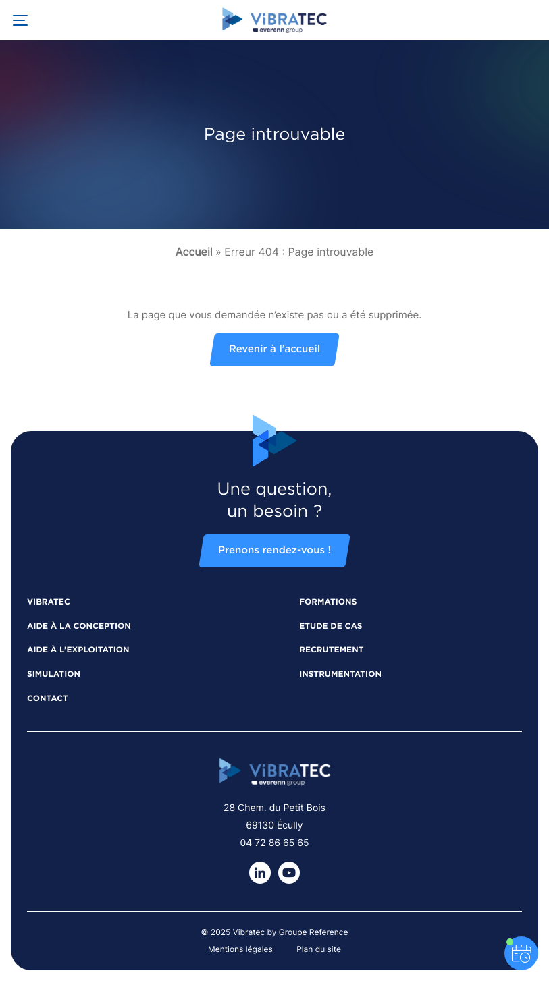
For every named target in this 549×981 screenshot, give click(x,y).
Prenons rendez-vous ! (274, 551)
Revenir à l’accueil (274, 350)
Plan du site (318, 949)
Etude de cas (330, 627)
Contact (47, 699)
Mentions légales (240, 949)
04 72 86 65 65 (274, 843)
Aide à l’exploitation (78, 650)
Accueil (194, 251)
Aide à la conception (79, 627)
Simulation (53, 675)
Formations (328, 602)
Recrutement (331, 650)
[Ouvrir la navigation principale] (20, 20)
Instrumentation (340, 675)
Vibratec (48, 602)
